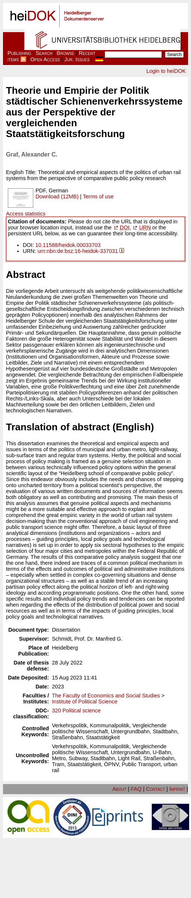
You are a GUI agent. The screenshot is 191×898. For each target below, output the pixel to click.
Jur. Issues (77, 59)
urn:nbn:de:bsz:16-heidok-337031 (77, 251)
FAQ (136, 789)
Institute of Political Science (84, 702)
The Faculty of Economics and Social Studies (106, 696)
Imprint (177, 789)
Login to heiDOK (166, 71)
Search (44, 53)
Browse (65, 53)
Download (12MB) (57, 196)
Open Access (45, 59)
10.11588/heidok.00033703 (68, 245)
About (119, 789)
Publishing (19, 53)
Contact (155, 789)
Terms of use (98, 196)
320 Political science (76, 710)
